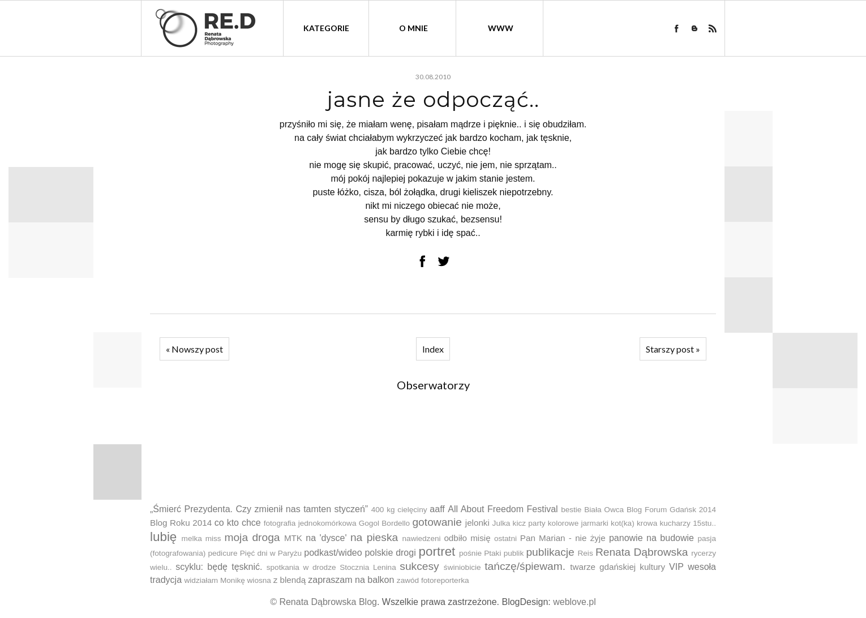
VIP (676, 567)
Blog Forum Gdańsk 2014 (671, 509)
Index (433, 349)
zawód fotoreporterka (433, 580)
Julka (501, 523)
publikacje (550, 552)
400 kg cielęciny (399, 509)
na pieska (374, 537)
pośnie (470, 553)
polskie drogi (390, 552)
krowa (647, 523)
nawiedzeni (421, 538)
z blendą (289, 580)
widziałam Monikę (214, 580)
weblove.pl (574, 602)
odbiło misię (467, 538)
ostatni (505, 538)
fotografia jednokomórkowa (310, 523)
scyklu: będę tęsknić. (218, 567)
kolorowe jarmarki (578, 523)
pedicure (222, 553)
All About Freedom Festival (503, 509)
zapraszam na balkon (351, 580)
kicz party (529, 523)
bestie (571, 509)
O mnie (413, 28)
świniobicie (462, 567)
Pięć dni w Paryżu (271, 553)
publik (514, 553)
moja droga (252, 537)
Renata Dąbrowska (641, 552)
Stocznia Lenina (368, 567)
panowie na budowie (651, 538)
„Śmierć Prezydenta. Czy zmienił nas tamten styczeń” (259, 509)
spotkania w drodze (301, 567)
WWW (500, 28)
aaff (437, 509)
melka (192, 538)
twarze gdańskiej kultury (617, 567)
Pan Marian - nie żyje (563, 538)
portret (437, 551)
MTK (293, 538)
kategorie (326, 28)
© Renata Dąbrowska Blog (323, 602)
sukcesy (419, 566)
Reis (585, 553)
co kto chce (238, 522)
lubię (163, 537)
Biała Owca (604, 509)
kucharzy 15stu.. (687, 523)
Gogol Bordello (384, 523)
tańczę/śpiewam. (525, 566)
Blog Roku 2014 (181, 522)
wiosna (259, 580)
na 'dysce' (326, 538)
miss (213, 538)
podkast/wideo (333, 552)
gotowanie (436, 522)
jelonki (477, 522)
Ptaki (492, 553)
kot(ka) (623, 523)
